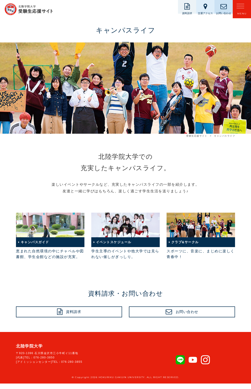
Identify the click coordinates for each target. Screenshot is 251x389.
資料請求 (74, 314)
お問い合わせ (187, 314)
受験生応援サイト (196, 136)
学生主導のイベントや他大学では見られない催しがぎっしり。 (125, 236)
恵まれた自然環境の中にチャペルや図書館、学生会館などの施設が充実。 (50, 236)
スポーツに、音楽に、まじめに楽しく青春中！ (201, 236)
